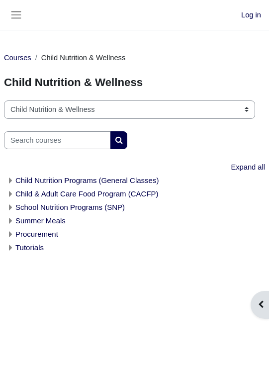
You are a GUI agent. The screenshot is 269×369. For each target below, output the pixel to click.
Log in (251, 15)
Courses (17, 58)
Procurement (36, 234)
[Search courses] (57, 140)
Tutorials (29, 247)
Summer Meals (40, 220)
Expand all (248, 167)
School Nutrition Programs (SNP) (70, 207)
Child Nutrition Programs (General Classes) (87, 180)
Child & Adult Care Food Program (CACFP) (87, 193)
